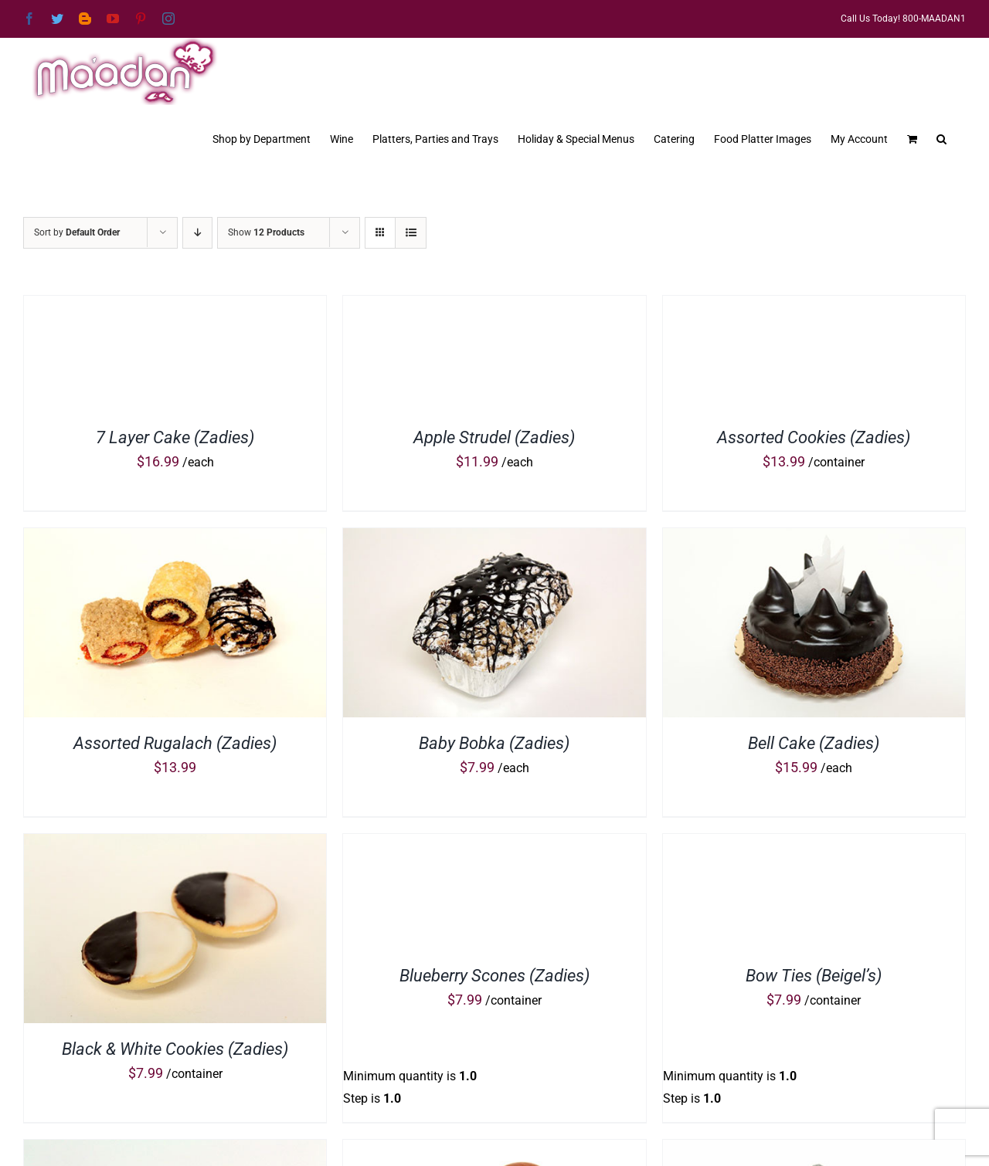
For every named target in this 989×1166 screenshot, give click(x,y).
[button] (941, 137)
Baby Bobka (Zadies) (494, 743)
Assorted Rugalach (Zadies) (175, 743)
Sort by (77, 232)
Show (266, 232)
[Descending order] (197, 233)
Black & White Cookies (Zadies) (175, 1049)
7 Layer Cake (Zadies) (175, 437)
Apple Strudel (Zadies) (494, 437)
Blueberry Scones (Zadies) (494, 975)
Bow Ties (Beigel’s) (814, 975)
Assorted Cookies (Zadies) (813, 437)
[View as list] (411, 233)
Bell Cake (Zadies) (813, 743)
